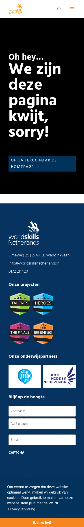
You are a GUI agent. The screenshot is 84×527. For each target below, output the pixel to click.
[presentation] (43, 465)
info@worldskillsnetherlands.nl (34, 263)
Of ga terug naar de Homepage (34, 163)
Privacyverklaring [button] (21, 509)
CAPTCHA (16, 453)
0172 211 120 (18, 271)
